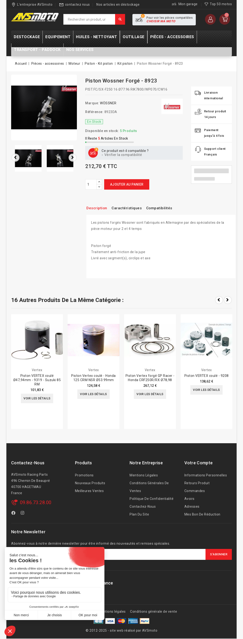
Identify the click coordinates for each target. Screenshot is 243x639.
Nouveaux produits (90, 483)
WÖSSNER (108, 103)
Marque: (92, 103)
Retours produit (197, 483)
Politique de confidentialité (151, 499)
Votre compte (198, 462)
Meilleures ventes (89, 491)
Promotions (84, 475)
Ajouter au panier (127, 184)
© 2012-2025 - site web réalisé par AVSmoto (121, 630)
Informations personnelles (205, 475)
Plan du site (139, 514)
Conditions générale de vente (153, 611)
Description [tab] (98, 207)
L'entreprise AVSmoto (34, 4)
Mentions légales (144, 475)
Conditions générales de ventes (149, 487)
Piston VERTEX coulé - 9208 (206, 376)
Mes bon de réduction (202, 514)
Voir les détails (37, 399)
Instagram (23, 514)
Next (228, 300)
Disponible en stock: (102, 131)
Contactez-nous (27, 462)
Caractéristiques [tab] (131, 207)
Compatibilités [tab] (167, 207)
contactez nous (77, 4)
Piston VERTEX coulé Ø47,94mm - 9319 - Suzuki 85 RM (37, 380)
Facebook (14, 514)
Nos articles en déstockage (118, 4)
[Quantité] (91, 184)
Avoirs (189, 499)
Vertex (37, 370)
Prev (219, 300)
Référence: (94, 112)
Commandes (194, 491)
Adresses (192, 506)
